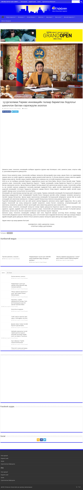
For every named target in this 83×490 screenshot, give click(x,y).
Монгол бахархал (6, 21)
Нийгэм (25, 108)
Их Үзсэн (9, 272)
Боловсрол (21, 17)
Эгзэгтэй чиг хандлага (17, 309)
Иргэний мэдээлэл (69, 17)
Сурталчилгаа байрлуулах (48, 1)
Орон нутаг (58, 17)
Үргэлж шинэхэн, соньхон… (11, 256)
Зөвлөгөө (40, 17)
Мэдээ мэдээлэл (10, 17)
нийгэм (10, 233)
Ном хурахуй (24, 1)
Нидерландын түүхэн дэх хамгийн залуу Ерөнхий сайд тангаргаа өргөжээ (40, 258)
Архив (39, 1)
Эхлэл (2, 17)
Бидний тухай (32, 1)
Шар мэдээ (49, 17)
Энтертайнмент (31, 17)
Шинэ (3, 272)
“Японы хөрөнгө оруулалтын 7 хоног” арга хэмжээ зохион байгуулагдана (68, 257)
